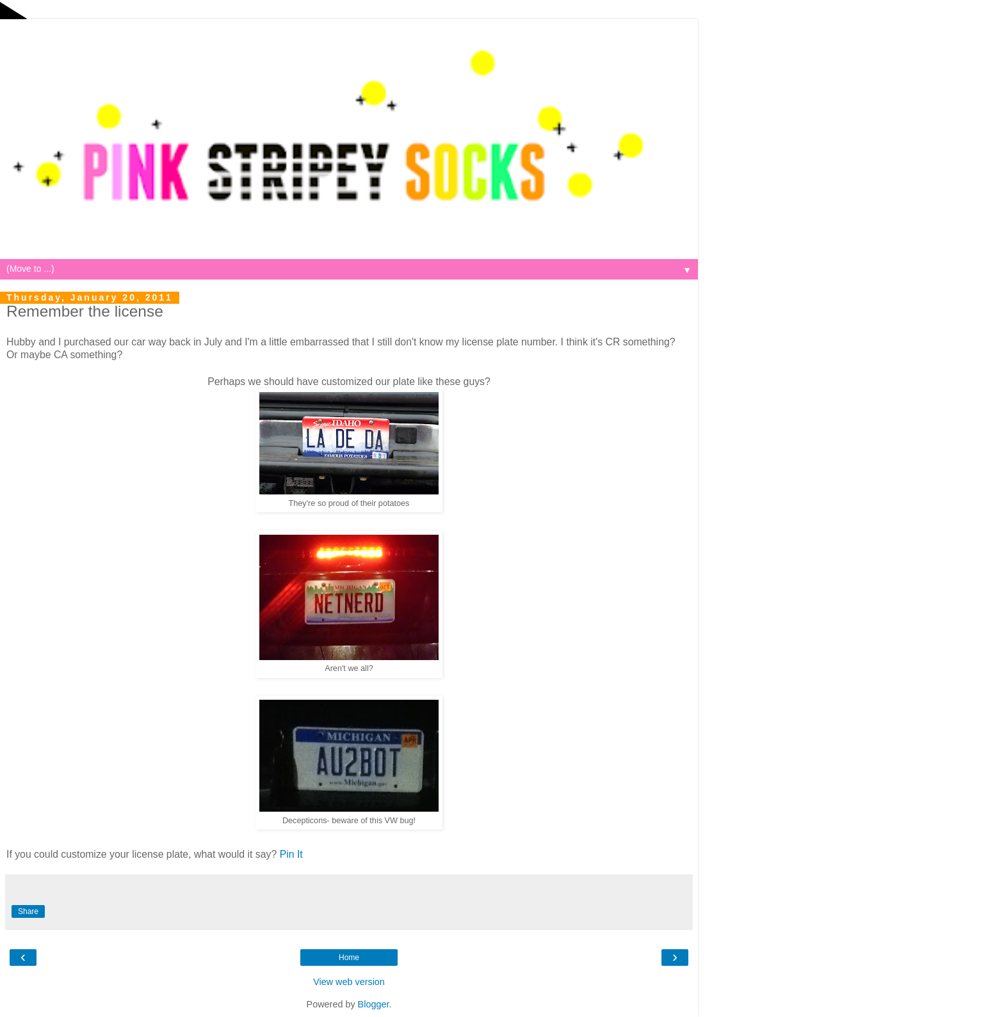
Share (28, 911)
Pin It (291, 854)
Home (349, 957)
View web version (349, 982)
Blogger (373, 1004)
